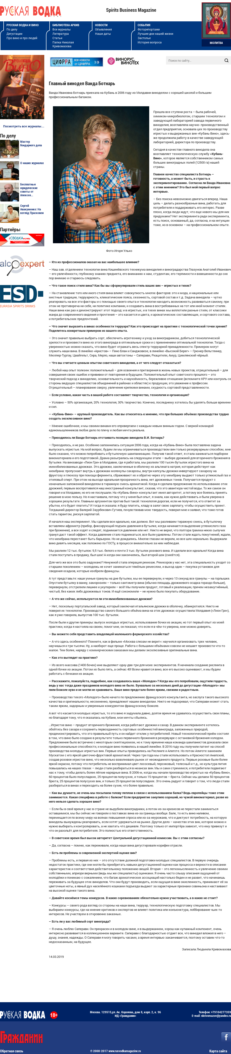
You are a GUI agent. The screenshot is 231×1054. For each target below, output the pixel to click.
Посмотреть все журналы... (23, 126)
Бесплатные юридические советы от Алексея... (29, 190)
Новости (101, 25)
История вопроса (150, 42)
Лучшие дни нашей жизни (155, 34)
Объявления (103, 29)
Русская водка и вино (22, 25)
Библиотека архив (65, 25)
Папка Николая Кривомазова (63, 44)
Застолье (144, 38)
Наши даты (103, 34)
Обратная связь (11, 1051)
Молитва (216, 43)
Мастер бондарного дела (31, 143)
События (144, 25)
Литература (60, 34)
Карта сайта (218, 1051)
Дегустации (14, 34)
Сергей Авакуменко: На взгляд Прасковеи (32, 209)
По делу (11, 29)
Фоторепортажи (149, 29)
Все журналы (61, 29)
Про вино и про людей (21, 38)
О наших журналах (32, 163)
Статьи (57, 38)
